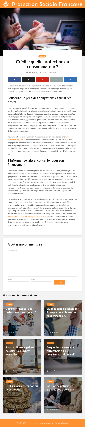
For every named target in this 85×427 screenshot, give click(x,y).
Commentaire (12, 250)
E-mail (33, 279)
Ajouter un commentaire (50, 72)
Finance (42, 56)
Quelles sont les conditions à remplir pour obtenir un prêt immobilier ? (63, 312)
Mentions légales (61, 423)
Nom (10, 279)
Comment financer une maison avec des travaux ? (21, 310)
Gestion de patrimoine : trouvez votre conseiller (61, 387)
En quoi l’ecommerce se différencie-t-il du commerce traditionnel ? (61, 351)
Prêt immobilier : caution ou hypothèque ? (22, 387)
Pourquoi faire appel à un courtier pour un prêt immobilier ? (20, 351)
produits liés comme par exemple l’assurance (26, 216)
